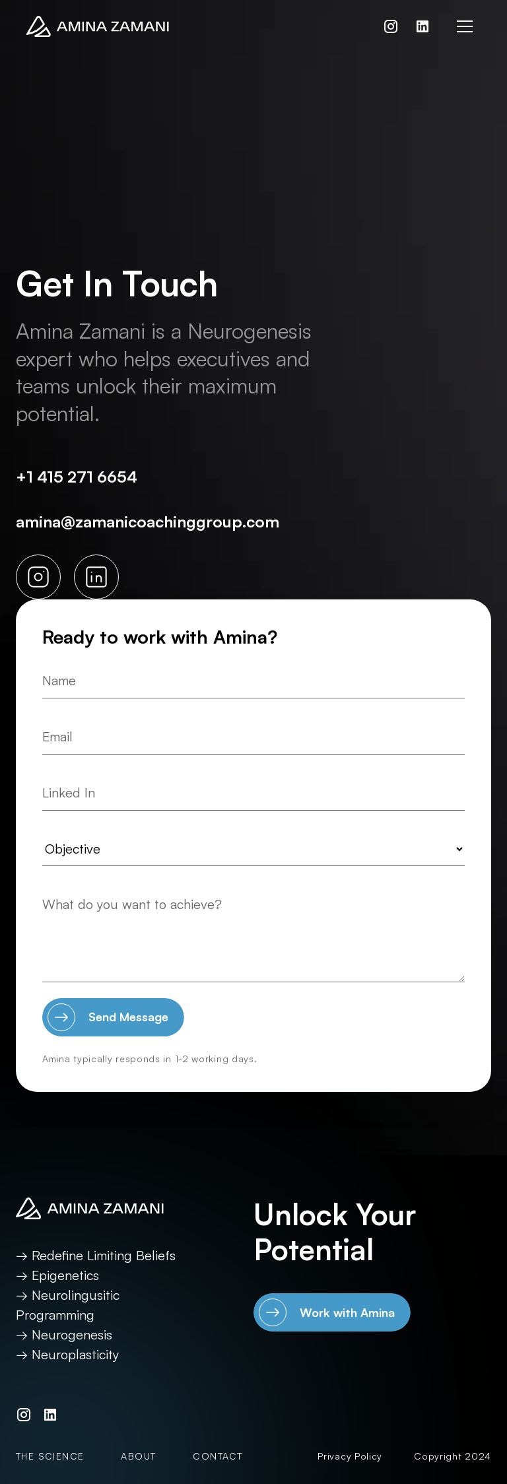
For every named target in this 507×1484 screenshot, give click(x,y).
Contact (217, 1456)
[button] (465, 26)
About (138, 1456)
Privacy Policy (350, 1456)
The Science (50, 1456)
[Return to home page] (97, 26)
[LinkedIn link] (422, 26)
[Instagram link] (391, 26)
